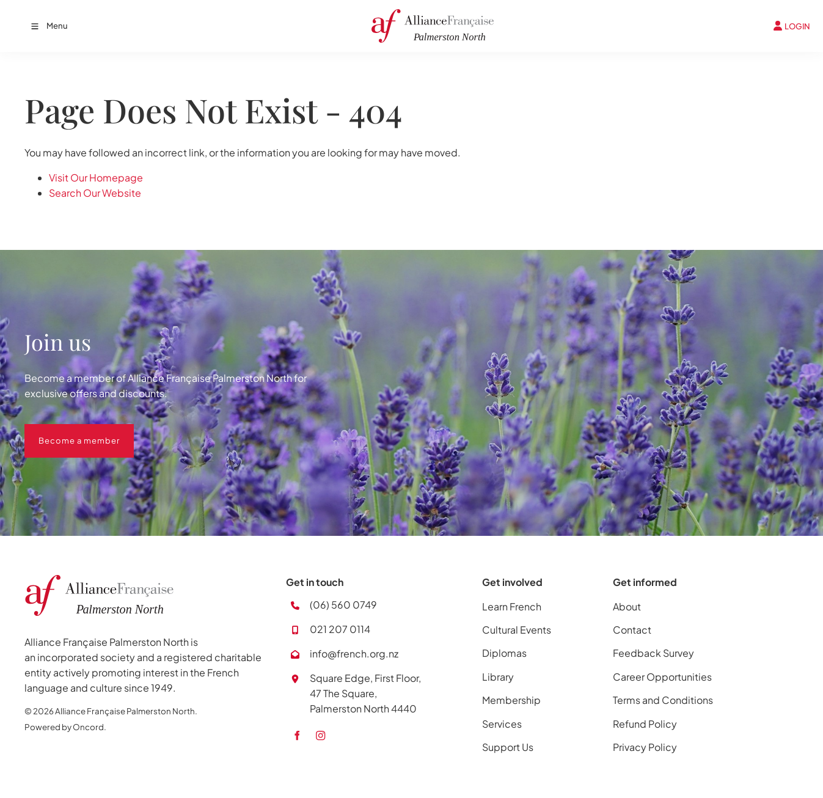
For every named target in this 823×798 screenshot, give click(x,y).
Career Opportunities (662, 676)
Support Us (507, 747)
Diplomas (504, 652)
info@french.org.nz (354, 653)
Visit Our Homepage (96, 177)
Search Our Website (95, 192)
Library (498, 676)
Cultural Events (516, 629)
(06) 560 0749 (343, 604)
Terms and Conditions (663, 700)
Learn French (511, 606)
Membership (511, 700)
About (627, 606)
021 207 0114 (340, 629)
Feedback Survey (653, 652)
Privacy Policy (645, 747)
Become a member (65, 431)
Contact (632, 629)
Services (502, 723)
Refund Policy (645, 723)
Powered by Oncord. (65, 727)
